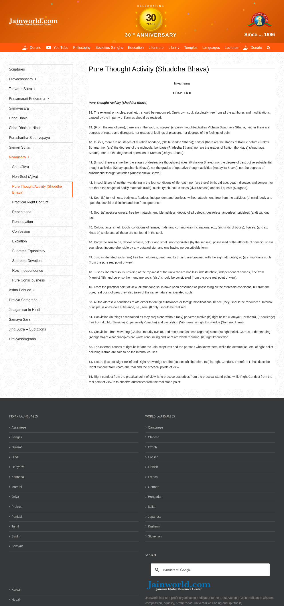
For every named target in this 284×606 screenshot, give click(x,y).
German (153, 487)
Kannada (18, 477)
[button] (268, 47)
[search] (209, 570)
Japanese (155, 516)
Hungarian (155, 496)
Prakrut (17, 506)
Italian (152, 506)
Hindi (15, 457)
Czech (152, 447)
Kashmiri (154, 526)
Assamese (19, 427)
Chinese (153, 437)
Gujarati (17, 447)
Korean (17, 589)
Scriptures (17, 69)
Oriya (15, 496)
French (153, 477)
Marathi (17, 487)
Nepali (16, 599)
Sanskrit (17, 546)
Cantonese (155, 427)
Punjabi (17, 516)
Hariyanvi (18, 467)
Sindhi (16, 536)
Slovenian (155, 536)
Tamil (15, 526)
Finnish (153, 467)
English (153, 457)
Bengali (17, 437)
